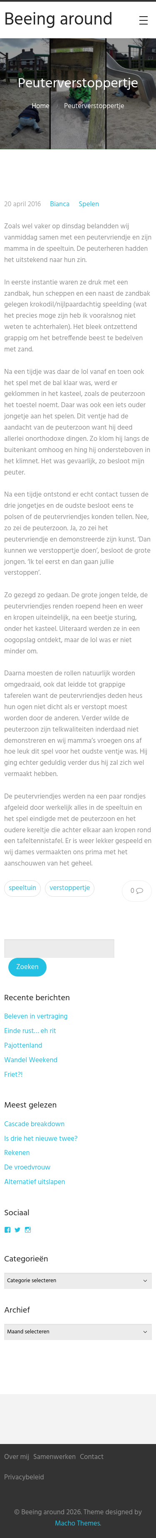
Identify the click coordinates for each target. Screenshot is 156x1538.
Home (41, 106)
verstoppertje (70, 888)
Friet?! (13, 1075)
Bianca (59, 204)
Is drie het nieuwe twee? (41, 1139)
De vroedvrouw (27, 1167)
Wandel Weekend (30, 1060)
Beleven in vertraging (36, 1016)
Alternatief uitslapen (34, 1182)
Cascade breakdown (34, 1124)
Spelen (89, 204)
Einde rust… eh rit (30, 1031)
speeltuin (22, 888)
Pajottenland (23, 1045)
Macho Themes (77, 1523)
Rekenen (17, 1153)
